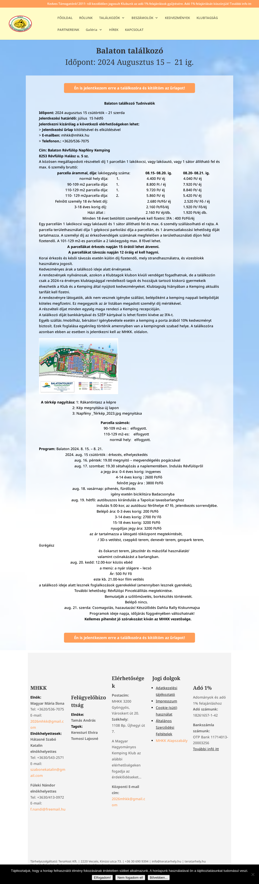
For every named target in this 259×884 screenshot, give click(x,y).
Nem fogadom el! (130, 877)
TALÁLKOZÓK (109, 18)
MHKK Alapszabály (171, 740)
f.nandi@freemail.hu (48, 809)
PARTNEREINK (68, 30)
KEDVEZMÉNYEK (177, 18)
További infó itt (206, 748)
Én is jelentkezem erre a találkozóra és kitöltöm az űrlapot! (129, 87)
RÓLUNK (86, 18)
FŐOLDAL (65, 18)
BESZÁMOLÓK (142, 18)
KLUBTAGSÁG (207, 18)
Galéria (91, 30)
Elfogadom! (102, 877)
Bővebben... (159, 877)
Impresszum (166, 701)
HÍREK (113, 30)
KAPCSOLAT (134, 30)
